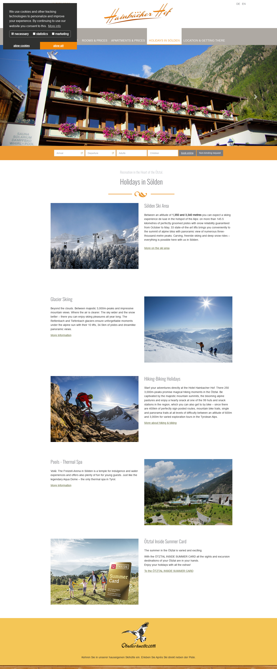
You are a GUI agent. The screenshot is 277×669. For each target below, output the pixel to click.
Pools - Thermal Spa (66, 461)
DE (238, 3)
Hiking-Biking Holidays (162, 378)
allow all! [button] (58, 45)
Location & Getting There (204, 40)
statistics (40, 34)
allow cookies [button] (21, 45)
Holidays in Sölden (164, 40)
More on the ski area (156, 248)
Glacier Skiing (61, 298)
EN (244, 3)
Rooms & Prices (94, 40)
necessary (20, 34)
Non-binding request (210, 152)
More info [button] (54, 26)
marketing (60, 34)
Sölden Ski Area (156, 205)
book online (187, 152)
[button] (21, 95)
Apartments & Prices (128, 40)
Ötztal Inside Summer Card (165, 541)
